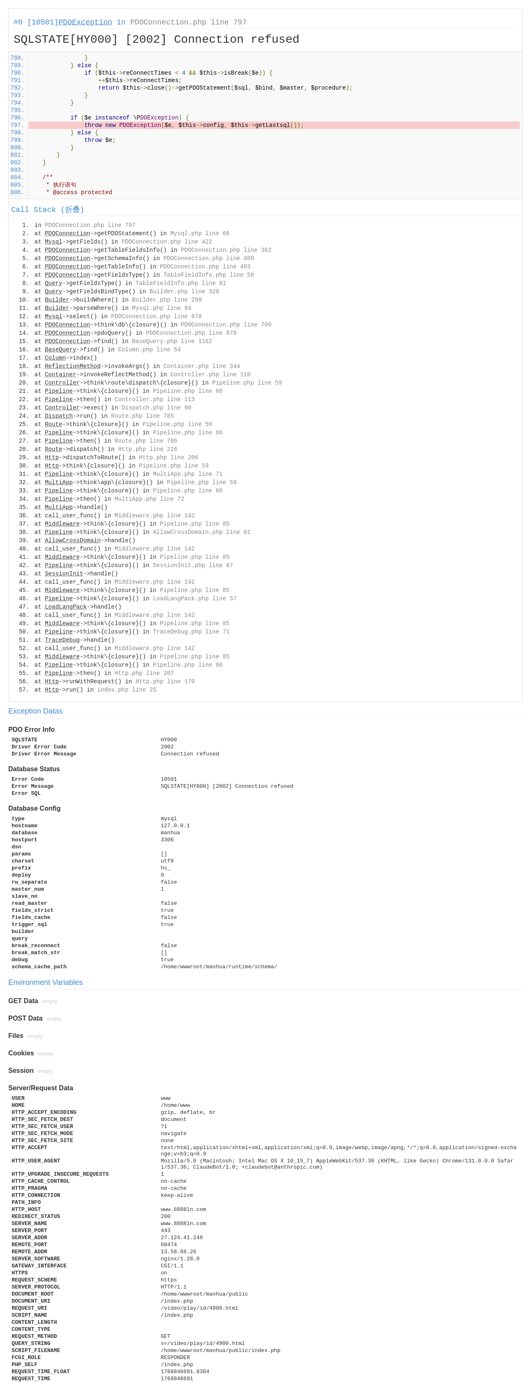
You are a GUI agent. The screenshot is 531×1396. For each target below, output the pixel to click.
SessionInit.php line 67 (193, 565)
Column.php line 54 (149, 349)
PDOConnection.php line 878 (156, 316)
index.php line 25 (126, 690)
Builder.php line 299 (167, 300)
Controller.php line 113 (154, 399)
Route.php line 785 (142, 416)
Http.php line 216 (148, 449)
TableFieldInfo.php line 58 (208, 275)
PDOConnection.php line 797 (188, 22)
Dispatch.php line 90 (156, 407)
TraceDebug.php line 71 (191, 632)
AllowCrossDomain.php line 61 (202, 532)
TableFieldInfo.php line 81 (181, 283)
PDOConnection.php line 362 (226, 250)
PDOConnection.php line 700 (226, 325)
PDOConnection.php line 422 (167, 242)
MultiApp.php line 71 (188, 474)
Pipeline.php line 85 (194, 524)
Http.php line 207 (144, 673)
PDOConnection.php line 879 (191, 333)
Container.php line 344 (201, 366)
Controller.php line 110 (211, 374)
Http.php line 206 (168, 457)
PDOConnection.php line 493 (205, 266)
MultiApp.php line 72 (149, 499)
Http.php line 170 (165, 681)
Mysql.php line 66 (200, 233)
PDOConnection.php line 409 (208, 258)
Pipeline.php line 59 (247, 383)
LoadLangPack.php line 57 (195, 598)
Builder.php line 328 (184, 291)
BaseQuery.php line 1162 (172, 341)
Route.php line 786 (145, 441)
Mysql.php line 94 (161, 308)
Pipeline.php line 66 (188, 391)
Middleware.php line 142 (154, 515)
